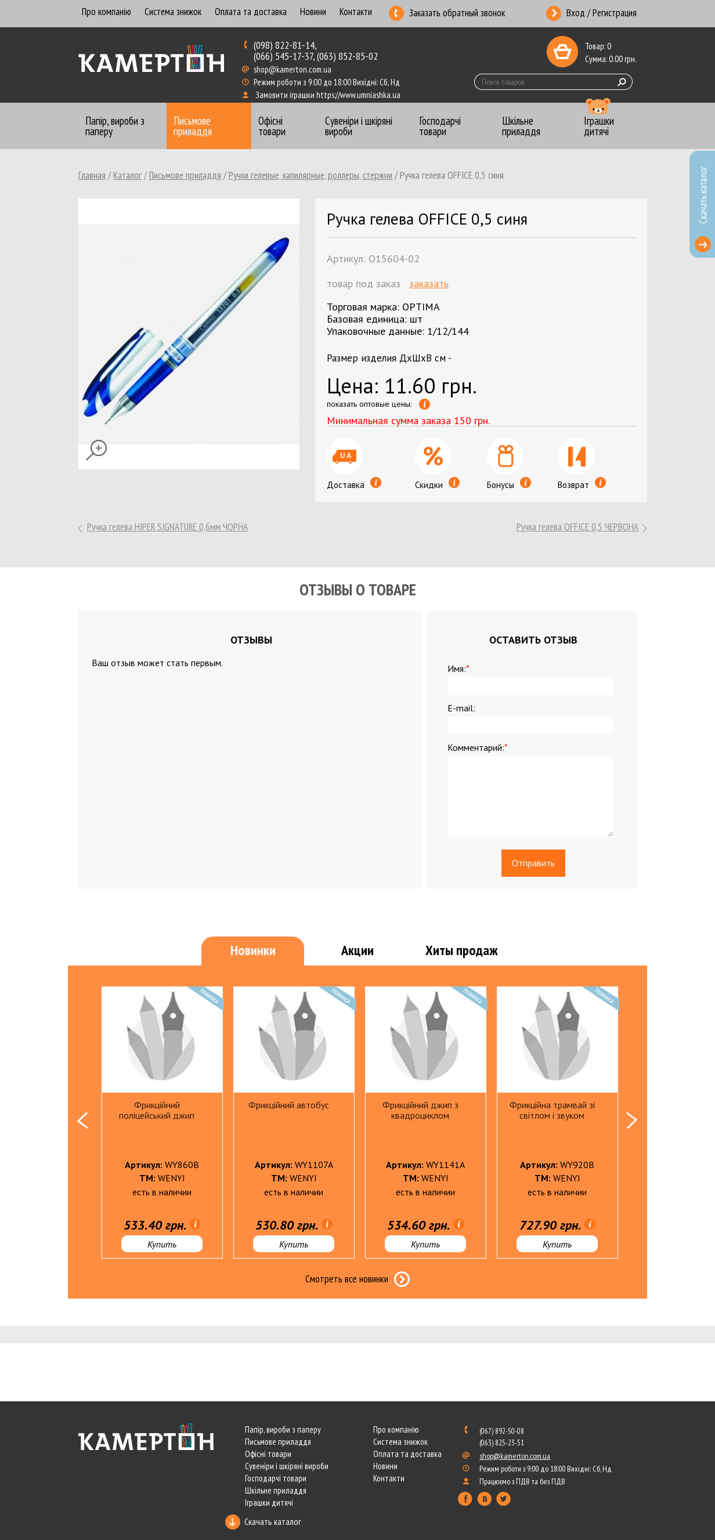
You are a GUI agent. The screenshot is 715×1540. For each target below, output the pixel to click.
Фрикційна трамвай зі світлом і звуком (552, 1110)
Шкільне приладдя (275, 1490)
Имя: (458, 668)
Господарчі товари (275, 1478)
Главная (92, 175)
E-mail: (461, 708)
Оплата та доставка (251, 12)
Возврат (582, 484)
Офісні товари (268, 1453)
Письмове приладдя (185, 175)
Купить (161, 1244)
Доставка (354, 484)
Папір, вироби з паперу (283, 1429)
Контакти (356, 12)
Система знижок (173, 12)
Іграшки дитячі (269, 1502)
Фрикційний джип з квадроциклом (420, 1110)
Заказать (429, 283)
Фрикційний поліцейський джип (156, 1110)
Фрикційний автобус (288, 1105)
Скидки (437, 484)
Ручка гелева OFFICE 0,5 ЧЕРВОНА (577, 526)
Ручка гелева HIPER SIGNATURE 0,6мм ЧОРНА (167, 526)
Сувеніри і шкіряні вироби (286, 1466)
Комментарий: (477, 747)
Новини (313, 12)
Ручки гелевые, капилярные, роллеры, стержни (310, 175)
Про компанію (106, 12)
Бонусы (509, 484)
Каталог (127, 175)
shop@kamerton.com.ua (293, 69)
